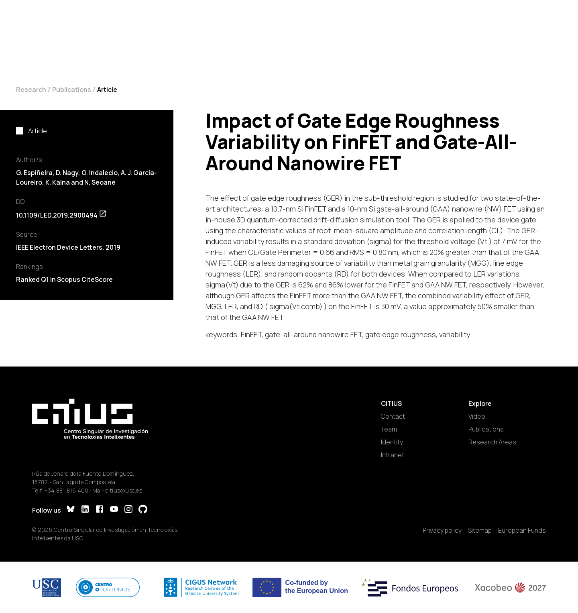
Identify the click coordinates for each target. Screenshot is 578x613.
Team (389, 429)
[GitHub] (143, 510)
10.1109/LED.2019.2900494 (61, 215)
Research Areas (492, 442)
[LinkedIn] (85, 510)
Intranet (392, 454)
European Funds (522, 530)
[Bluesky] (70, 510)
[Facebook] (99, 510)
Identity (392, 442)
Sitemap (480, 530)
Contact (393, 416)
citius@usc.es (124, 490)
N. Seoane (100, 182)
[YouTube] (114, 510)
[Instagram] (128, 510)
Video (476, 416)
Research (31, 89)
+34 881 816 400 (66, 490)
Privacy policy (442, 530)
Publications (71, 89)
